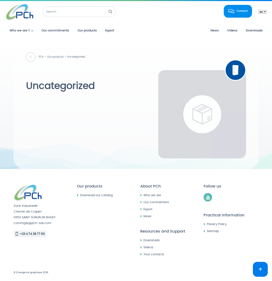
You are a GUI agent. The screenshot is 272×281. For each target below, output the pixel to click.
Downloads (151, 240)
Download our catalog (96, 195)
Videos (148, 247)
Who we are (152, 195)
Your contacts (153, 254)
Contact (242, 11)
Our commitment (156, 202)
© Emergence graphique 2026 (31, 272)
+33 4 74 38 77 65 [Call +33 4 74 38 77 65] (32, 234)
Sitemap (213, 231)
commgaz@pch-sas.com (32, 223)
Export (147, 209)
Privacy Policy (217, 224)
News (147, 216)
